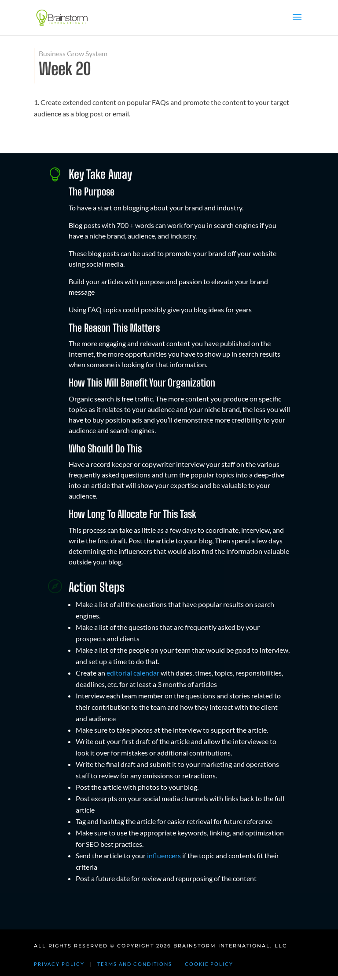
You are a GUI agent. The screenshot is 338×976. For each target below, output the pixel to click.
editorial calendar (133, 673)
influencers (164, 855)
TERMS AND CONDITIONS (134, 964)
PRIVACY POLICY (59, 964)
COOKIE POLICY (209, 964)
